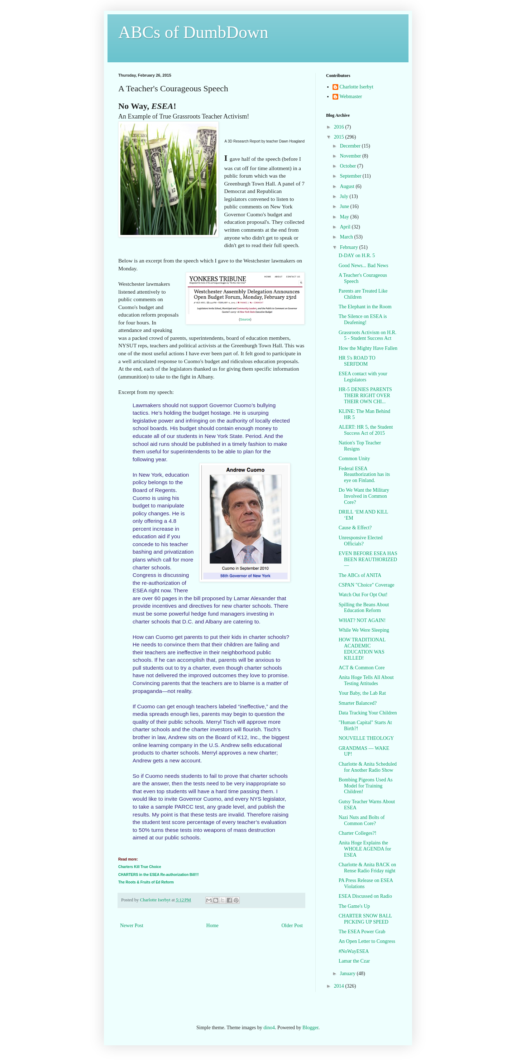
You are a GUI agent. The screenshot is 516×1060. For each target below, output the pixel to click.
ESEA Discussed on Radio (365, 896)
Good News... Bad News (363, 265)
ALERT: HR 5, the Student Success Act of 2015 (366, 430)
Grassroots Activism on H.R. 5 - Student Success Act (367, 335)
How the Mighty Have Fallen (368, 348)
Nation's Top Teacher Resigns (360, 446)
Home (212, 925)
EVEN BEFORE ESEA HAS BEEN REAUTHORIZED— (368, 559)
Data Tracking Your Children (368, 713)
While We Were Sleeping (364, 630)
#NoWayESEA (354, 951)
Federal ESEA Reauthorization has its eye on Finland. (364, 474)
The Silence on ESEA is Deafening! (363, 319)
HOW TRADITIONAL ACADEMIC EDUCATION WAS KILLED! (362, 648)
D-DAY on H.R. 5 (357, 255)
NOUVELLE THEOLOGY (366, 738)
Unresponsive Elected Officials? (360, 540)
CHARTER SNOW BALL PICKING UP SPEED (365, 919)
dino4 (269, 1027)
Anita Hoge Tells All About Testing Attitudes (366, 680)
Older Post (292, 925)
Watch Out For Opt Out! (363, 594)
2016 (339, 127)
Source (245, 319)
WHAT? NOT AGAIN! (362, 620)
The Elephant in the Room (365, 306)
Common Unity (354, 458)
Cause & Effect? (355, 527)
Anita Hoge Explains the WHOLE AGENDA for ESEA (365, 849)
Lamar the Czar (354, 961)
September (351, 176)
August (347, 186)
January (348, 973)
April (346, 227)
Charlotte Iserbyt (356, 87)
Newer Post (131, 925)
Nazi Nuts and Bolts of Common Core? (361, 820)
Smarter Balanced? (358, 703)
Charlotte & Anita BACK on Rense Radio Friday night (367, 867)
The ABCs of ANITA (360, 575)
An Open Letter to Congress (367, 941)
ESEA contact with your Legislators (363, 376)
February (349, 247)
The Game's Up (354, 906)
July (344, 196)
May (345, 217)
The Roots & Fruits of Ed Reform (146, 882)
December (351, 146)
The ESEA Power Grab (362, 931)
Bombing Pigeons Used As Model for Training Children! (366, 786)
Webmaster (351, 96)
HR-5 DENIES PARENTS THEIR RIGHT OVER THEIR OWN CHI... (365, 395)
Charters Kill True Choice (139, 867)
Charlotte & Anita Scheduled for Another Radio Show (368, 767)
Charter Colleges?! (357, 833)
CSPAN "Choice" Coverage (367, 585)
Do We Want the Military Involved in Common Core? (364, 496)
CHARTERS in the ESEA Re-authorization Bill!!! (158, 875)
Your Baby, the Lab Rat (362, 693)
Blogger (310, 1027)
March (347, 237)
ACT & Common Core (361, 667)
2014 (339, 986)
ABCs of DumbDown (193, 32)
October (348, 166)
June (345, 206)
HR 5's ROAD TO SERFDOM (357, 361)
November (351, 156)
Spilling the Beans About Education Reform (364, 607)
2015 (339, 137)
